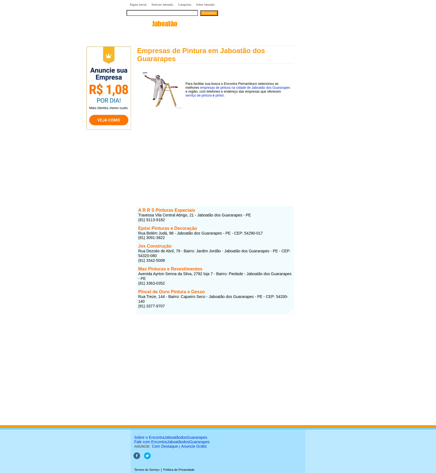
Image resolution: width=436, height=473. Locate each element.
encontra (152, 23)
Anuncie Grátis (194, 446)
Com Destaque (165, 446)
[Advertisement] (215, 150)
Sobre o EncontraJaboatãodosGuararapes (170, 437)
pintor (219, 95)
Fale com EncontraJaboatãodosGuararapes (172, 442)
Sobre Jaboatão (205, 4)
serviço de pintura (198, 95)
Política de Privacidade (178, 469)
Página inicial (138, 4)
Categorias (184, 4)
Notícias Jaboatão (162, 4)
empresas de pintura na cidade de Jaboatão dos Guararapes (245, 88)
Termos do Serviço (146, 469)
